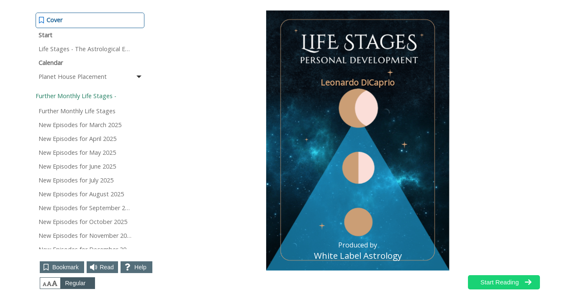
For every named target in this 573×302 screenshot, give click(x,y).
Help (140, 267)
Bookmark (65, 267)
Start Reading (499, 282)
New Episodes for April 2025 (77, 139)
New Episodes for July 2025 (76, 180)
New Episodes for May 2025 (77, 152)
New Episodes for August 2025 (81, 194)
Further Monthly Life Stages (77, 111)
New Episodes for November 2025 (86, 236)
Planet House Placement (91, 76)
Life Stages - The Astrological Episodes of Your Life (91, 49)
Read (106, 267)
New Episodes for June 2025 (77, 166)
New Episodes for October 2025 (83, 222)
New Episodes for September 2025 (87, 208)
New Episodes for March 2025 (80, 125)
